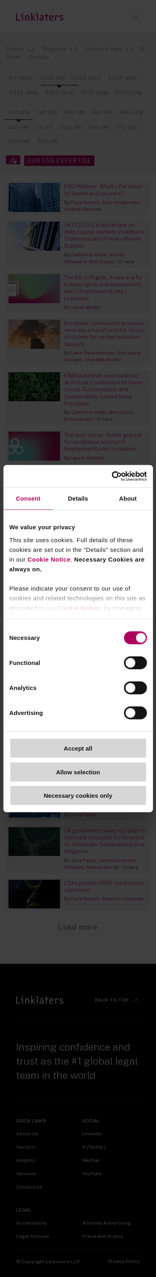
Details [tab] (78, 498)
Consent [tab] (28, 498)
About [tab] (128, 498)
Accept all (78, 748)
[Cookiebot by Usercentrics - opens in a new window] (112, 476)
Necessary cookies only (78, 795)
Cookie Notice (49, 559)
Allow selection (78, 771)
